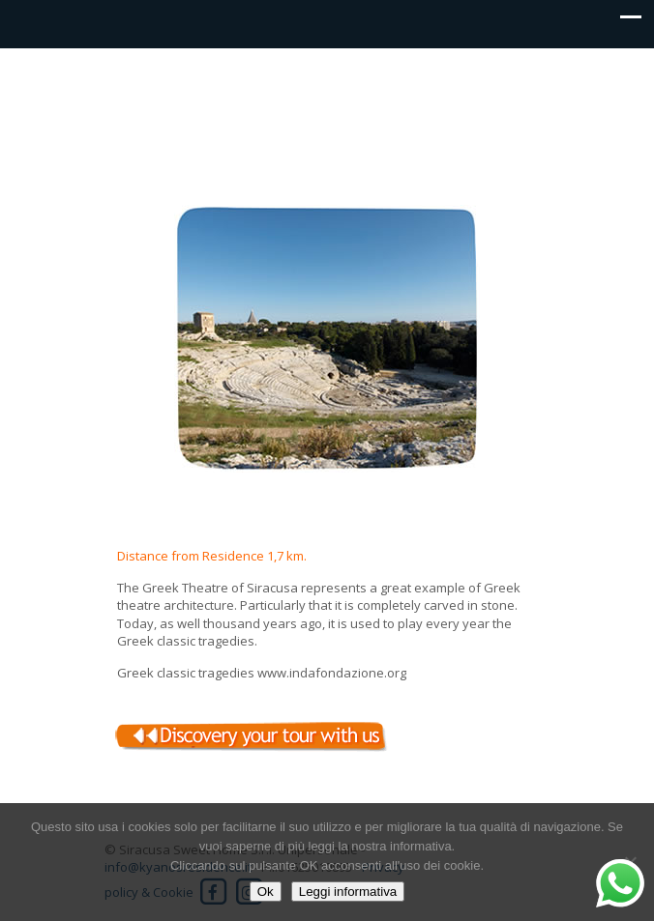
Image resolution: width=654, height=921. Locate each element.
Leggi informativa (348, 891)
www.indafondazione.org (331, 672)
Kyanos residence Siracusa (327, 92)
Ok (265, 891)
